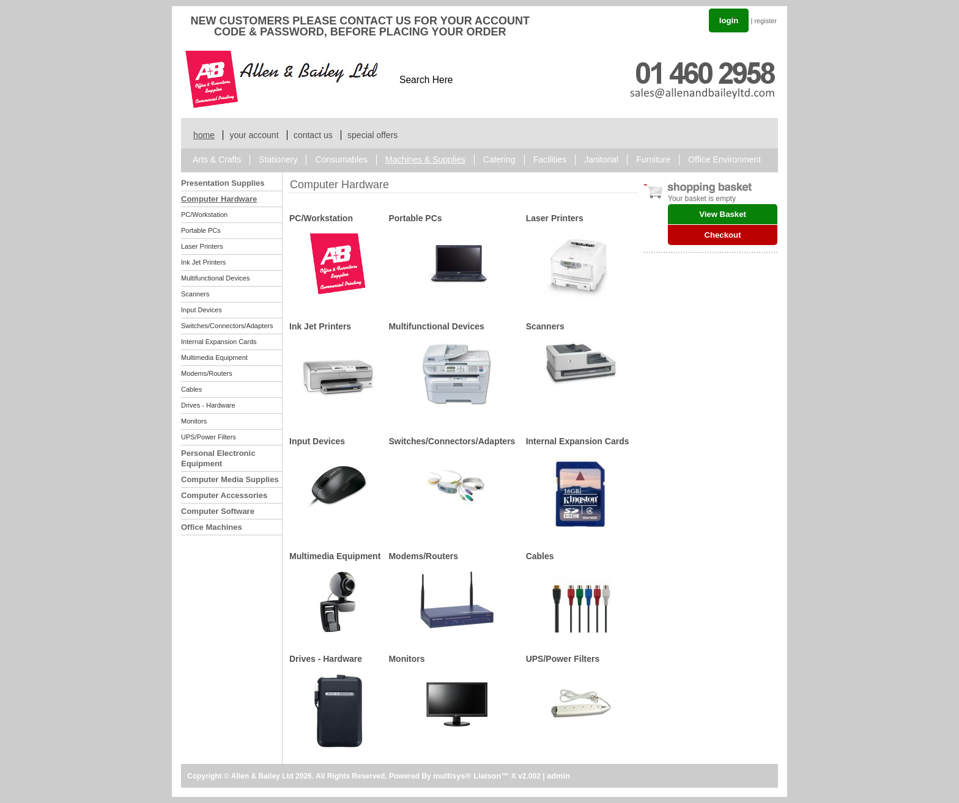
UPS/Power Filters (208, 437)
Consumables (341, 159)
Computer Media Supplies (230, 479)
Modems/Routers (206, 373)
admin (558, 775)
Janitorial (601, 159)
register (765, 20)
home (204, 135)
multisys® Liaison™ (471, 775)
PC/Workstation (204, 214)
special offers (372, 135)
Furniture (653, 159)
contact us (313, 135)
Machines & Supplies (425, 159)
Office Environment (724, 159)
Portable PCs (201, 230)
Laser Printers (202, 246)
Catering (499, 159)
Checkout (722, 235)
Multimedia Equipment (214, 357)
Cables (191, 389)
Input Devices (201, 310)
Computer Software (217, 511)
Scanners (195, 294)
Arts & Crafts (217, 159)
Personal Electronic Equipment (218, 458)
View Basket (722, 214)
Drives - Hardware (208, 405)
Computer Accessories (224, 495)
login (729, 20)
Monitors (194, 421)
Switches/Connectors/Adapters (227, 325)
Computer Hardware (219, 199)
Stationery (278, 159)
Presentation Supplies (223, 183)
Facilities (549, 159)
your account (253, 135)
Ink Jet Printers (203, 262)
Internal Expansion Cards (219, 341)
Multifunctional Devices (215, 278)
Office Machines (211, 527)
